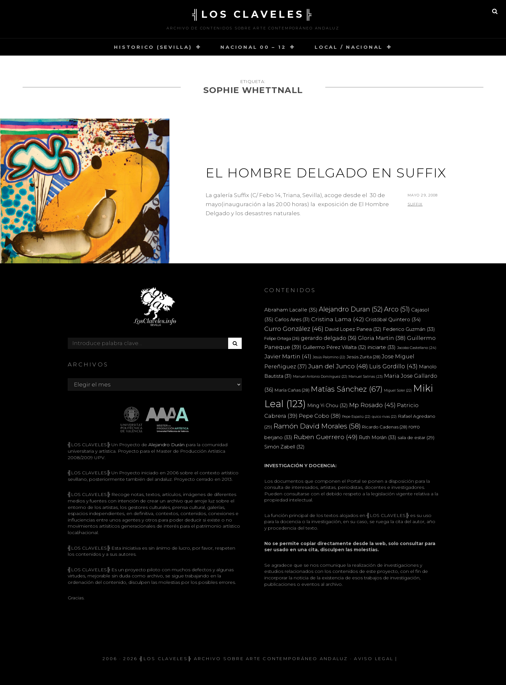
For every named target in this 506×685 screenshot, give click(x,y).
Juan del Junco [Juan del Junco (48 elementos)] (338, 366)
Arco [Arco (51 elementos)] (397, 309)
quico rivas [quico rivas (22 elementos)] (384, 417)
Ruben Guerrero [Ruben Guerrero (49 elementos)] (326, 437)
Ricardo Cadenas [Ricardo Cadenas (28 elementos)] (384, 426)
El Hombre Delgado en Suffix (326, 173)
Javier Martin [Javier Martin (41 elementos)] (287, 356)
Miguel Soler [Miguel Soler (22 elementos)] (398, 390)
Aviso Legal (373, 658)
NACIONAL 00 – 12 (253, 47)
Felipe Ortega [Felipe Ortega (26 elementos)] (281, 338)
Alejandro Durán (166, 445)
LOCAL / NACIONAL (349, 47)
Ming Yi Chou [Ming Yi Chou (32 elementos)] (327, 405)
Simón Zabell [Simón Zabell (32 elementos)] (284, 447)
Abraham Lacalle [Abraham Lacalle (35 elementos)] (291, 310)
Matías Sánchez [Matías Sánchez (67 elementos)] (347, 389)
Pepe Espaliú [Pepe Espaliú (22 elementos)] (356, 417)
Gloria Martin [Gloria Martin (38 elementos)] (382, 338)
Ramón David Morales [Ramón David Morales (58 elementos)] (317, 426)
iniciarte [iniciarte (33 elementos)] (382, 347)
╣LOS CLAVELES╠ (253, 14)
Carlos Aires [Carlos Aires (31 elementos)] (292, 319)
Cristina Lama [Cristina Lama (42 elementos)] (337, 319)
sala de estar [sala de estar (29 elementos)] (416, 437)
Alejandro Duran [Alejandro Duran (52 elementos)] (351, 309)
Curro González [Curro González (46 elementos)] (293, 328)
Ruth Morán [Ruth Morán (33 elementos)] (377, 437)
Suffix (415, 204)
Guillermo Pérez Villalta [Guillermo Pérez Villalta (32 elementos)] (334, 347)
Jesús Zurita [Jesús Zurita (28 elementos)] (363, 356)
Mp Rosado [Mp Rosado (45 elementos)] (372, 405)
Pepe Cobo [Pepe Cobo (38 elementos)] (320, 416)
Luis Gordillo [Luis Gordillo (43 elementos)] (393, 366)
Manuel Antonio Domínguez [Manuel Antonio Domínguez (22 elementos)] (320, 376)
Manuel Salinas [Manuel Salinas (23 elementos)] (366, 376)
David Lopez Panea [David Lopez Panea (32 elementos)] (353, 329)
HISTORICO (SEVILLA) (153, 47)
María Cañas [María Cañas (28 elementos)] (292, 390)
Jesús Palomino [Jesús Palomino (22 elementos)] (329, 357)
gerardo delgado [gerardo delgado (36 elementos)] (329, 338)
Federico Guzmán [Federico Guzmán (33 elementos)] (409, 329)
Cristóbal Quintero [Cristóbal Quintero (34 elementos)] (393, 319)
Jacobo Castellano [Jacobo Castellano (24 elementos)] (416, 347)
